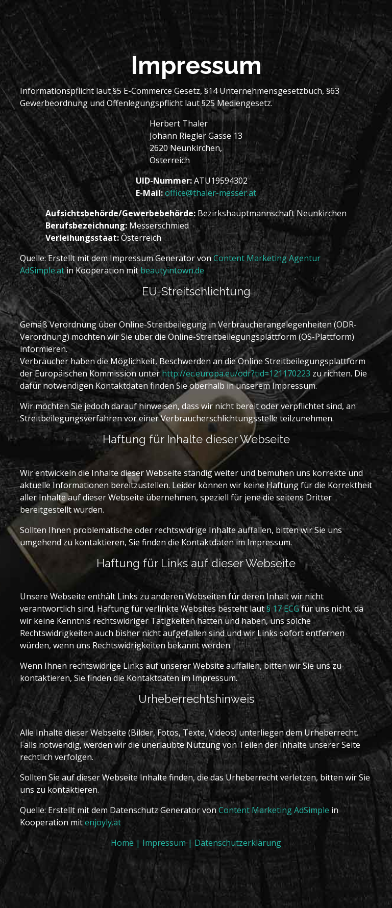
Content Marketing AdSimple (273, 810)
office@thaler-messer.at (210, 192)
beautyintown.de (172, 270)
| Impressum (162, 842)
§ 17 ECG (282, 608)
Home (123, 842)
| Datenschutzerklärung (234, 842)
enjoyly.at (103, 822)
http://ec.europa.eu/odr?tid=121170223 (236, 373)
